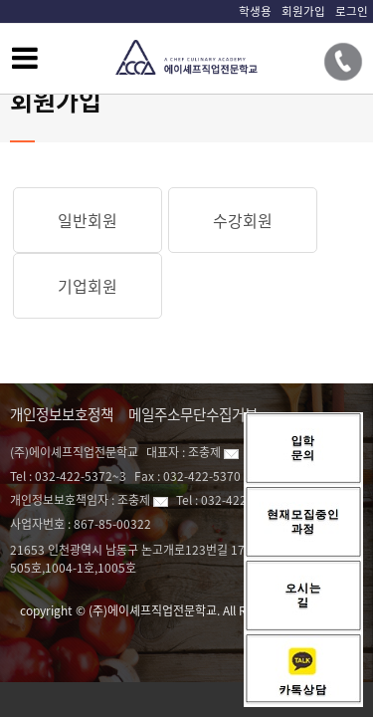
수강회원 (243, 220)
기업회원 (87, 286)
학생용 (255, 11)
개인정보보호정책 (61, 414)
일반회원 (87, 220)
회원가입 (303, 11)
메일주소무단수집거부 (193, 414)
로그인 (351, 11)
